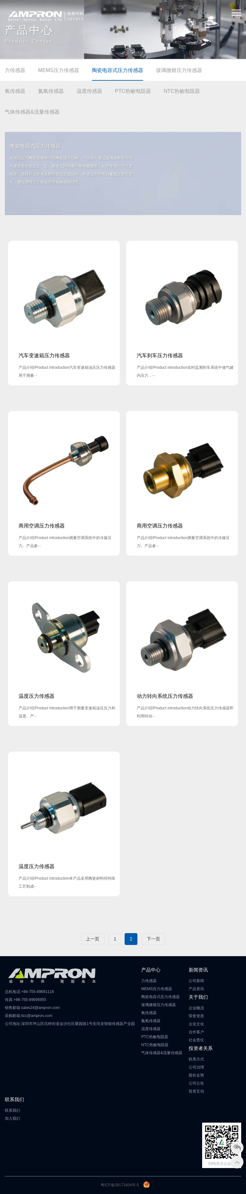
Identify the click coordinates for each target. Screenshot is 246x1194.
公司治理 (196, 1067)
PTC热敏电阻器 (133, 91)
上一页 (92, 938)
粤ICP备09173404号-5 (120, 1185)
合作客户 (196, 1032)
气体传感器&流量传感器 (32, 112)
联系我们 (12, 1110)
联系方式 (196, 1059)
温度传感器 (89, 91)
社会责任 (196, 1040)
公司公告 (196, 1083)
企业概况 (196, 1008)
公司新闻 (196, 981)
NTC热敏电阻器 (182, 91)
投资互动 (196, 1091)
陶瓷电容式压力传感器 (117, 70)
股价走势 (196, 1075)
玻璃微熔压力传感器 (179, 70)
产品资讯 (196, 989)
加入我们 (12, 1118)
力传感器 (15, 70)
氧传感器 (15, 91)
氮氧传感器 (51, 91)
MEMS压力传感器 (58, 70)
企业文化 (196, 1024)
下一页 (153, 938)
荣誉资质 (196, 1016)
